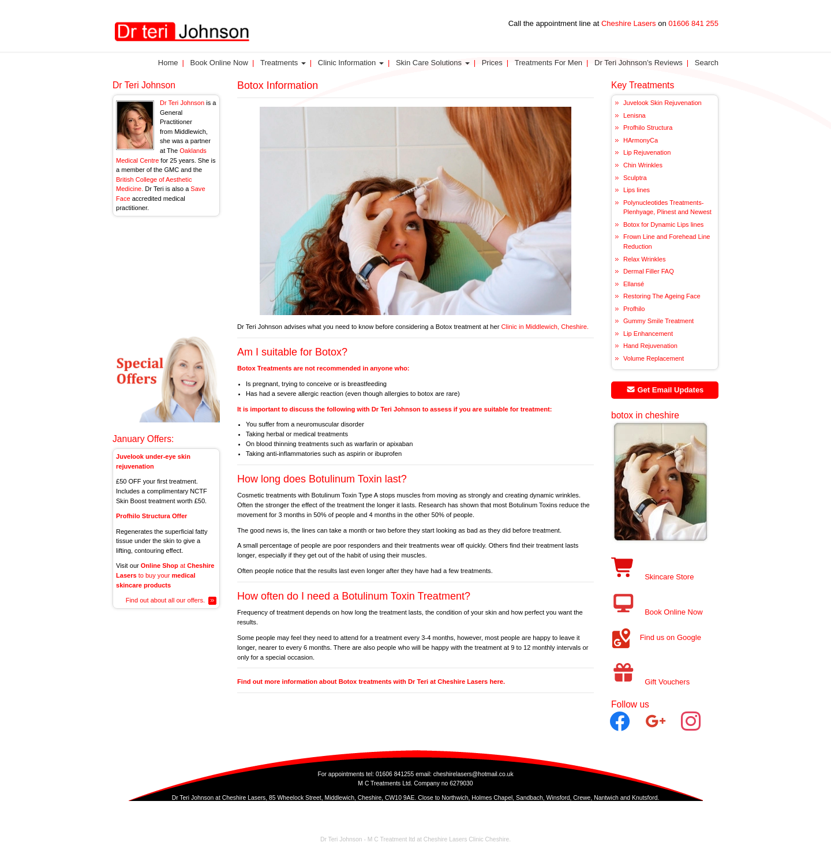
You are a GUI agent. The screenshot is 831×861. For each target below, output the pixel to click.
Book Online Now (219, 62)
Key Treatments (642, 85)
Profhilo (634, 308)
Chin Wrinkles (642, 165)
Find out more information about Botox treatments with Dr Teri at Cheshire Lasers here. (371, 681)
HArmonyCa (640, 140)
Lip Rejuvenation (647, 152)
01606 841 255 (693, 23)
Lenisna (634, 115)
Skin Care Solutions (433, 62)
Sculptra (635, 177)
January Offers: (143, 439)
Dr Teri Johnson (144, 85)
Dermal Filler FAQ (648, 271)
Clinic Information (351, 62)
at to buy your (165, 575)
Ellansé (633, 283)
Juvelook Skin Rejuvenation (662, 102)
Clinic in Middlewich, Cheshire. (544, 326)
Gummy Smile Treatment (658, 320)
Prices (492, 62)
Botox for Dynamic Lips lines (663, 224)
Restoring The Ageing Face (662, 296)
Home (168, 62)
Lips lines (636, 189)
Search (706, 62)
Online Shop (159, 565)
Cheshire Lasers (628, 23)
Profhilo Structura (647, 127)
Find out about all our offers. (165, 600)
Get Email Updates (665, 389)
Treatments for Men (548, 62)
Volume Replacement (653, 358)
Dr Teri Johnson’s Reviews (638, 62)
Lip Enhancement (648, 333)
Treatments (283, 62)
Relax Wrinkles (644, 259)
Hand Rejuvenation (650, 345)
